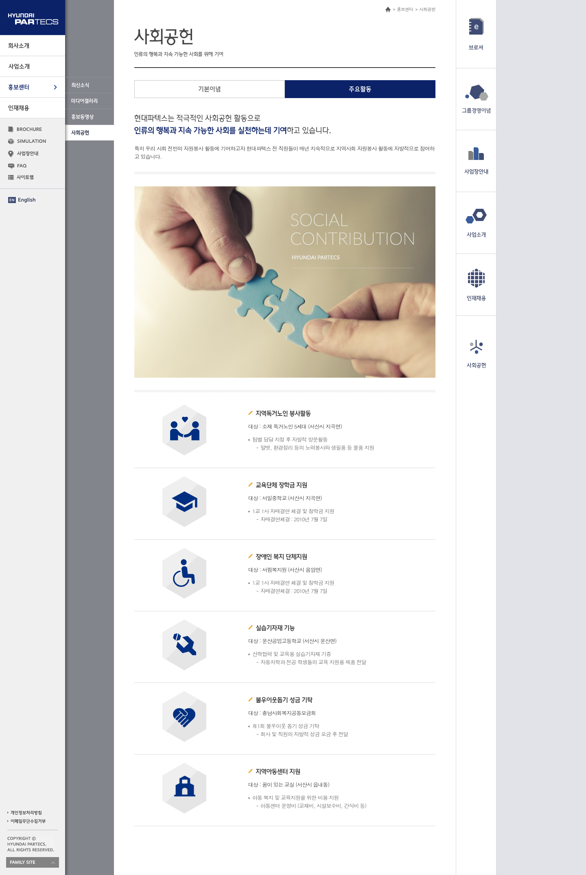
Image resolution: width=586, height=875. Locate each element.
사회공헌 (427, 9)
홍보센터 (405, 9)
